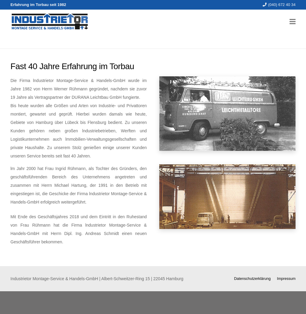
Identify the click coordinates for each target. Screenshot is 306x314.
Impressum (286, 279)
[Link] (49, 22)
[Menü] (292, 21)
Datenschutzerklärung (252, 279)
